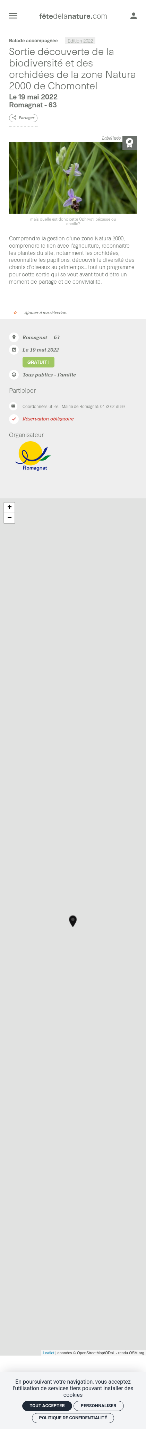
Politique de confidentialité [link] (73, 1417)
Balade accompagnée (33, 40)
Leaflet (48, 1353)
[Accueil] (73, 15)
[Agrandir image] (73, 184)
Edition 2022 (80, 40)
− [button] (9, 518)
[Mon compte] (133, 15)
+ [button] (9, 508)
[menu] (13, 15)
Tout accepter (47, 1405)
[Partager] (23, 118)
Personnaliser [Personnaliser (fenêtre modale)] (99, 1405)
